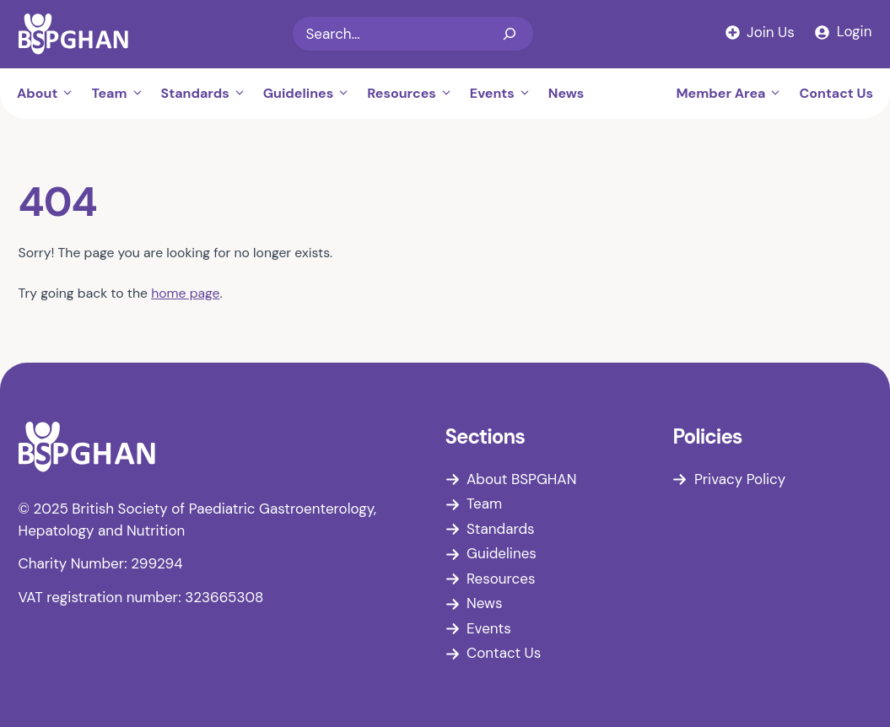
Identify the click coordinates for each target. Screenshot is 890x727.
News (566, 93)
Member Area (733, 93)
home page (185, 293)
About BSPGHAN (521, 479)
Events (505, 93)
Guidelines (311, 93)
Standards (208, 93)
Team (121, 93)
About (50, 93)
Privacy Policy (739, 479)
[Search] (509, 34)
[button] (70, 93)
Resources (414, 93)
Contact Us (836, 93)
